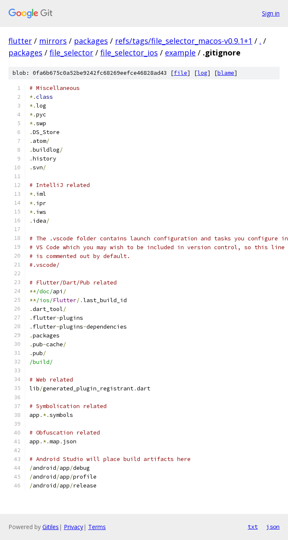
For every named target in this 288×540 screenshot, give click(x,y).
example (180, 52)
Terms (97, 527)
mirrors (53, 41)
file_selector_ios (129, 52)
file (180, 72)
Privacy (73, 527)
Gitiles (50, 527)
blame (225, 72)
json (273, 526)
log (202, 72)
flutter (20, 41)
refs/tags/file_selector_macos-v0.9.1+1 (183, 41)
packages (91, 41)
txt (253, 526)
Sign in (271, 13)
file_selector (71, 52)
